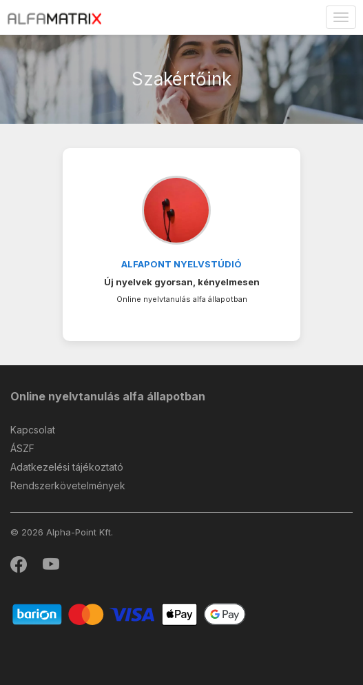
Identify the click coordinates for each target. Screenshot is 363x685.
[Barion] (129, 614)
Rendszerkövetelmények (67, 485)
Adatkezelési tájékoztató (66, 467)
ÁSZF (22, 448)
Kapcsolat (32, 430)
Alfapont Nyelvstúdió (181, 263)
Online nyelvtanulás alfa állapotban (107, 396)
